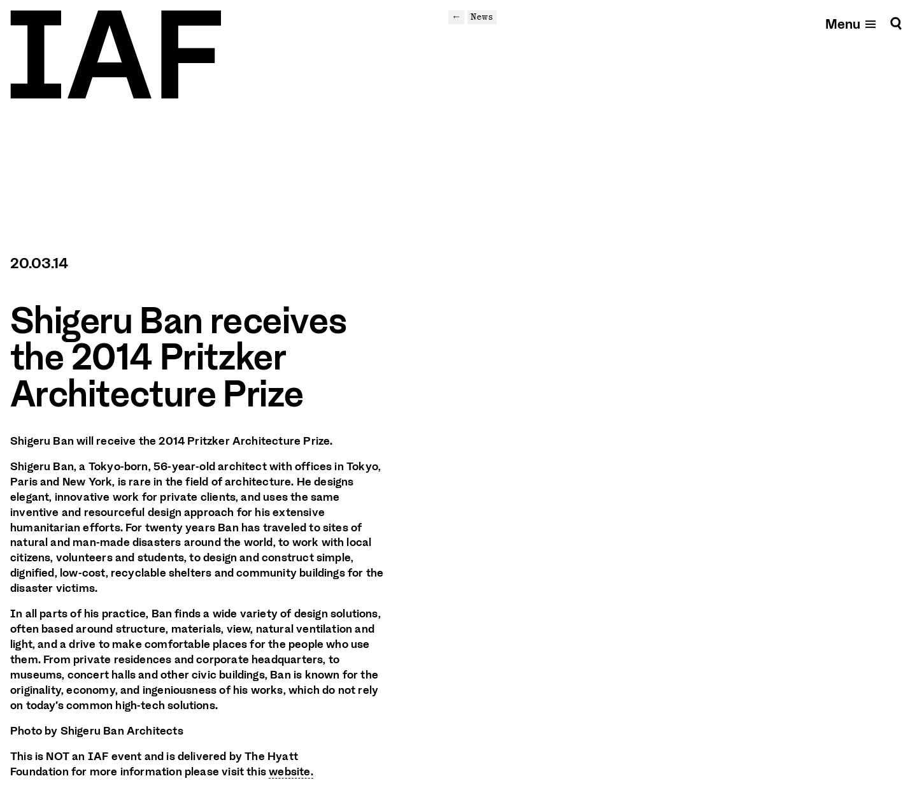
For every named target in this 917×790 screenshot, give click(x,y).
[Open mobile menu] (851, 23)
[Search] (896, 23)
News (482, 16)
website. (291, 771)
